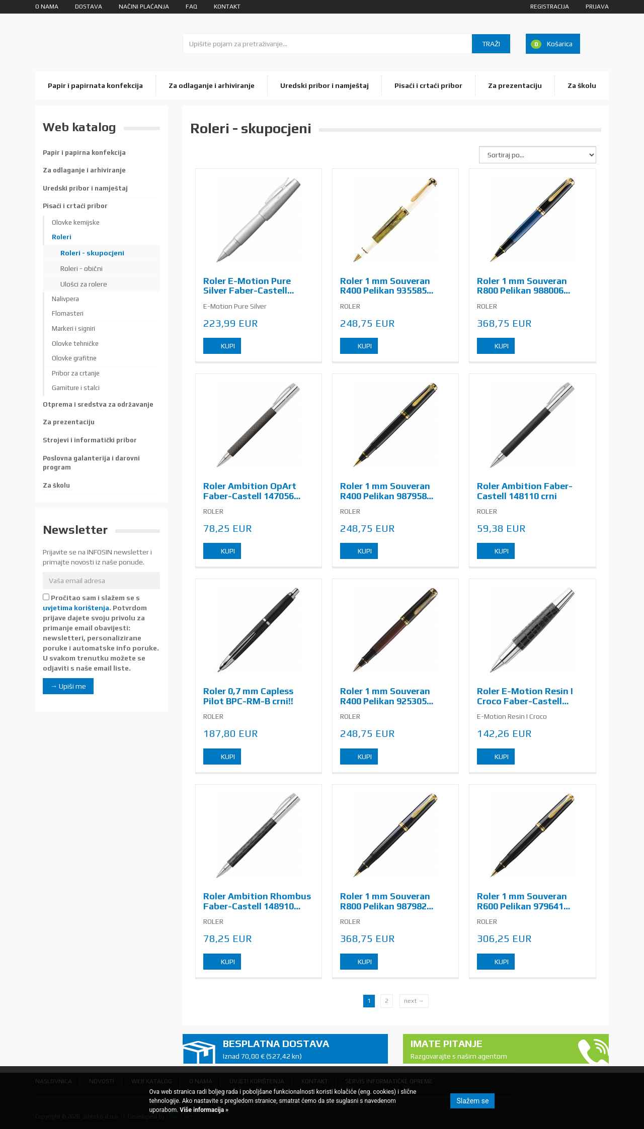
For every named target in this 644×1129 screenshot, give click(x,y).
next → (414, 1000)
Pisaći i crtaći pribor (428, 85)
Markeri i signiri (73, 328)
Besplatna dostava (302, 1049)
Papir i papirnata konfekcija (95, 85)
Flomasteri (68, 313)
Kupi (228, 346)
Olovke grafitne (74, 358)
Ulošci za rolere (83, 284)
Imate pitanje (490, 1049)
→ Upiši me (68, 686)
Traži (491, 44)
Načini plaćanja (144, 6)
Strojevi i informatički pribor (90, 440)
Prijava (597, 6)
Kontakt (227, 6)
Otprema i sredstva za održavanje (98, 404)
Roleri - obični (81, 268)
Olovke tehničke (75, 343)
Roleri (61, 237)
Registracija (549, 6)
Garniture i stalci (76, 388)
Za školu (582, 85)
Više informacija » (203, 1109)
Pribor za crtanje (76, 373)
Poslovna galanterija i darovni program (91, 463)
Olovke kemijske (76, 222)
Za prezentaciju (515, 85)
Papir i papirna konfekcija (84, 152)
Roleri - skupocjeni (92, 253)
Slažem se (472, 1101)
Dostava (88, 6)
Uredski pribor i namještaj (324, 85)
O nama (46, 6)
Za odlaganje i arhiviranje (212, 85)
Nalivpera (65, 299)
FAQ (191, 6)
